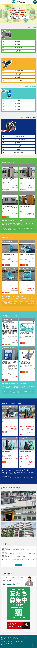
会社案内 (21, 641)
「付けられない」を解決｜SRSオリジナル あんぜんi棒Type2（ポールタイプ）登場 (18, 553)
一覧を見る (18, 565)
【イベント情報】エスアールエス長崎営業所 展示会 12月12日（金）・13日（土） (18, 559)
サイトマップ (13, 641)
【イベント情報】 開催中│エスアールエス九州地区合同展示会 (14, 562)
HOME (2, 641)
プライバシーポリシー (7, 641)
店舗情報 (17, 641)
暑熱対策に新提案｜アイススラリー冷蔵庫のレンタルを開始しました (15, 556)
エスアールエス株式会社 (11, 638)
